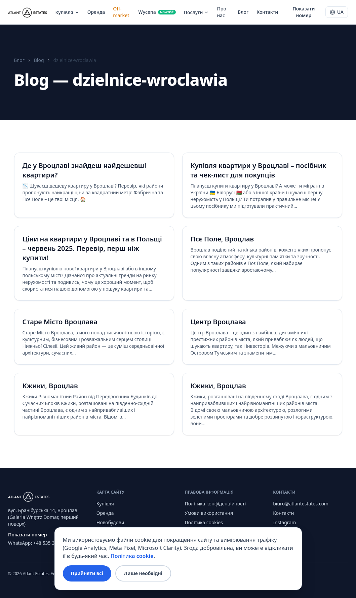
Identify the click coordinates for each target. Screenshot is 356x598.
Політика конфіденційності (215, 503)
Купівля (67, 12)
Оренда (96, 12)
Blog (39, 60)
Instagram (284, 522)
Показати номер (303, 12)
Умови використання (209, 513)
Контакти (267, 12)
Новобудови (110, 522)
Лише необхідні (143, 573)
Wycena (156, 12)
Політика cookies (204, 522)
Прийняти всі (87, 573)
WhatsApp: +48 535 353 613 (38, 543)
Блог (243, 12)
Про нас (221, 12)
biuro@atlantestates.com (300, 503)
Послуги (196, 12)
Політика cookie (132, 556)
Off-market (121, 12)
